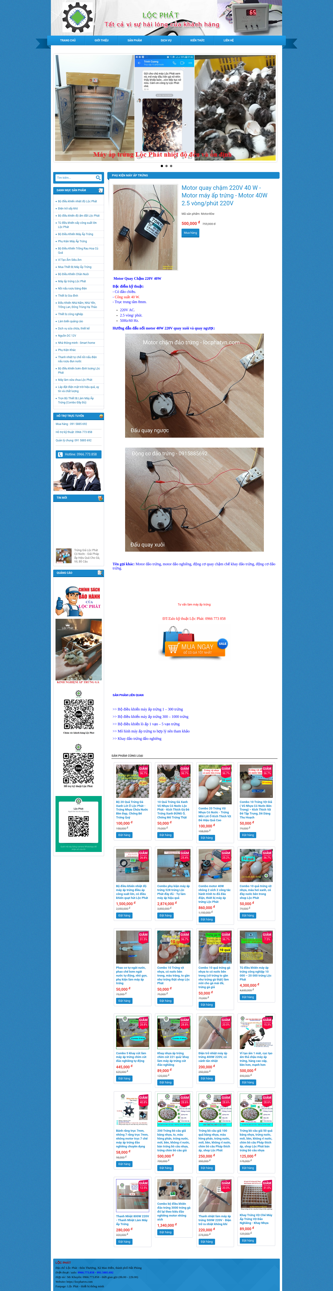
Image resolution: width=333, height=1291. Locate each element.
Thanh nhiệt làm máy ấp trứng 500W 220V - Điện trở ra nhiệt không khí (215, 1220)
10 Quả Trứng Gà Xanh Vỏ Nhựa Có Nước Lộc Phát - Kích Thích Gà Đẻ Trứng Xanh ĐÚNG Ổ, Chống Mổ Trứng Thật (173, 809)
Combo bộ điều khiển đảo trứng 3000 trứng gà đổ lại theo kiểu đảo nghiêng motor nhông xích (173, 1211)
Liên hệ (229, 40)
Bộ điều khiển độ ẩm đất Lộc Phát (79, 215)
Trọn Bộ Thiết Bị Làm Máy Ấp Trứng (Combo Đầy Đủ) (76, 400)
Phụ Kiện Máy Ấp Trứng (72, 241)
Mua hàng (190, 232)
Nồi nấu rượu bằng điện (72, 288)
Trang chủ (68, 40)
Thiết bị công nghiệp (70, 314)
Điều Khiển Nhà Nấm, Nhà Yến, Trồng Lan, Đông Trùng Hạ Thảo (77, 305)
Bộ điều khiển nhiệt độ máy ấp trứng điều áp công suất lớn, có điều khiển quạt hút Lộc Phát (132, 892)
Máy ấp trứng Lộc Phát (72, 281)
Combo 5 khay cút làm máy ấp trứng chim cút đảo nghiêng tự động (131, 1057)
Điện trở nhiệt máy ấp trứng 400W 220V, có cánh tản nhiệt (213, 1057)
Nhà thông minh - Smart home (76, 342)
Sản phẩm (134, 40)
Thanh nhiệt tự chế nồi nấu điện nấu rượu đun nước (77, 359)
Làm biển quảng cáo (70, 321)
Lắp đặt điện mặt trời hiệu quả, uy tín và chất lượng (78, 389)
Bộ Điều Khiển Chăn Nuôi (73, 274)
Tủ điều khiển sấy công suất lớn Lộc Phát (77, 225)
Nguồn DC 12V (67, 335)
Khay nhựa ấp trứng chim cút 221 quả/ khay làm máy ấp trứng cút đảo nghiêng (173, 1059)
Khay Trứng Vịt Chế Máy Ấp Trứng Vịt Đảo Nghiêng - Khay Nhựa (256, 1219)
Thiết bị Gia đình (68, 295)
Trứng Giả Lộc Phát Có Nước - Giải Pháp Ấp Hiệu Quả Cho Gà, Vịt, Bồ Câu (87, 563)
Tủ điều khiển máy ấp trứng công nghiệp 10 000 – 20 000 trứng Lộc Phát (255, 973)
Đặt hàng (124, 835)
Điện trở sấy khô (68, 208)
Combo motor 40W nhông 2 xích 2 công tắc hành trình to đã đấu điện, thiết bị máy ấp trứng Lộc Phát (215, 894)
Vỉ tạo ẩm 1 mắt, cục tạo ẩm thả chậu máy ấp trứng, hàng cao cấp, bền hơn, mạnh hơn (256, 1059)
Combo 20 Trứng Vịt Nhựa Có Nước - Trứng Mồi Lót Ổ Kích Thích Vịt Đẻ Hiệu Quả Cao (215, 814)
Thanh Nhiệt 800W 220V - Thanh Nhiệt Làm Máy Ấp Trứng (132, 1220)
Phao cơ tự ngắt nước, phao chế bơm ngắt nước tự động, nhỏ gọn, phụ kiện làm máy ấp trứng (131, 975)
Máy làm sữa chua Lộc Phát (75, 379)
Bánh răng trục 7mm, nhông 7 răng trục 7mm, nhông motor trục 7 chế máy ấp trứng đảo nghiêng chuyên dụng (132, 1138)
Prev (61, 108)
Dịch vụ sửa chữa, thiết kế (73, 328)
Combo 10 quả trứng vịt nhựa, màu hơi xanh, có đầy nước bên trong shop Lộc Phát (255, 892)
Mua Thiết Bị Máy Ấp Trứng (74, 267)
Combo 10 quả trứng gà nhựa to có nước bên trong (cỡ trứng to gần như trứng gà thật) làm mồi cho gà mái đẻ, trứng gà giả (214, 977)
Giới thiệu (101, 40)
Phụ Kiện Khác (67, 350)
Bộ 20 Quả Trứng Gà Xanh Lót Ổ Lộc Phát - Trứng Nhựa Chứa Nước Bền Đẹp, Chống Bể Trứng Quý (132, 809)
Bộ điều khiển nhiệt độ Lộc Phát (77, 201)
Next (272, 108)
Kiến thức (198, 40)
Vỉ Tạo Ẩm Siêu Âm (70, 259)
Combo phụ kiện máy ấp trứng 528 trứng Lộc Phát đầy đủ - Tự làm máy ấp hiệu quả (173, 892)
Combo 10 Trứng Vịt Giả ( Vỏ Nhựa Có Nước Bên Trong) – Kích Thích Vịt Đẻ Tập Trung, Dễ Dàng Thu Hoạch (256, 809)
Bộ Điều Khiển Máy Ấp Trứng (75, 234)
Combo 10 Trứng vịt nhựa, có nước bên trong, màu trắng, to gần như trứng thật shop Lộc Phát (173, 975)
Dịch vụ (166, 40)
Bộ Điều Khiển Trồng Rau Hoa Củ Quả (78, 250)
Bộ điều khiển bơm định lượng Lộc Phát (79, 370)
